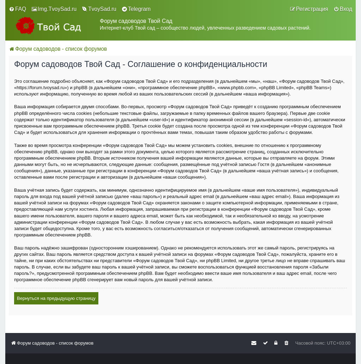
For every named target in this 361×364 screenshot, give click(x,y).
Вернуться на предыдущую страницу (56, 298)
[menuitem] (17, 9)
